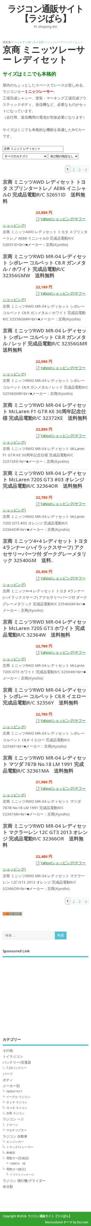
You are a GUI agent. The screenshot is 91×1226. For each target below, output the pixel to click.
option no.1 (14, 1091)
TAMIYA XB (17, 1163)
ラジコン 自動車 (15, 1136)
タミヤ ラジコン (16, 1102)
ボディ (8, 1080)
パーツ (8, 1074)
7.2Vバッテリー (16, 1068)
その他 (8, 1050)
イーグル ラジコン (18, 1097)
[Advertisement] (45, 993)
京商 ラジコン (15, 1113)
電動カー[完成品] (17, 1158)
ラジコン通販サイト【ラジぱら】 (45, 13)
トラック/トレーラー (19, 1147)
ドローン (12, 1125)
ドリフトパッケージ (22, 1174)
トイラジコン (13, 1056)
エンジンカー (15, 1142)
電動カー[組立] (16, 1169)
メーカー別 (11, 1086)
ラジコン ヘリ (13, 1119)
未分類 (8, 1186)
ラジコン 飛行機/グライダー (24, 1180)
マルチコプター (16, 1130)
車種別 (10, 1153)
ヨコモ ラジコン (16, 1108)
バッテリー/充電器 (17, 1062)
